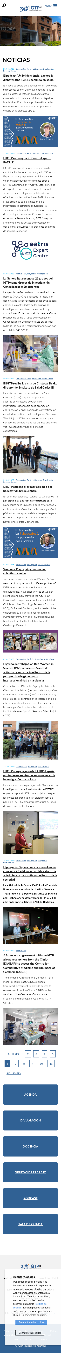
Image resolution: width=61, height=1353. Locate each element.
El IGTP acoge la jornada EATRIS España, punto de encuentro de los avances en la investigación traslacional (29, 775)
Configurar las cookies (30, 1332)
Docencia (30, 1146)
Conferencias (37, 659)
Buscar (4, 5)
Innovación (36, 153)
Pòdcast (31, 1198)
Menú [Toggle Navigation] (51, 5)
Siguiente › (14, 1073)
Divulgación (48, 69)
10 (41, 1063)
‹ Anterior (13, 1053)
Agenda (30, 1094)
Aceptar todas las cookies (31, 1322)
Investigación (42, 273)
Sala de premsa (30, 1224)
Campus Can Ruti (23, 69)
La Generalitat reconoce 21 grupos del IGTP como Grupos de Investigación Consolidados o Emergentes (28, 282)
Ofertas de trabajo (30, 1172)
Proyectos (31, 273)
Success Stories (9, 71)
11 (51, 1063)
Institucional (37, 69)
